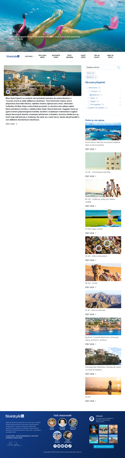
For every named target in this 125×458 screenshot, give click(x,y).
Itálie (92, 98)
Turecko (94, 91)
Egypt (93, 101)
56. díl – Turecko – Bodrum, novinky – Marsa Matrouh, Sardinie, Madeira (30, 87)
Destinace (93, 88)
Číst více (11, 124)
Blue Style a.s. (77, 452)
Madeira (34, 83)
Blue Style (14, 92)
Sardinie (27, 83)
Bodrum (20, 83)
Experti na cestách (44, 83)
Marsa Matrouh (11, 83)
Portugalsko (95, 104)
